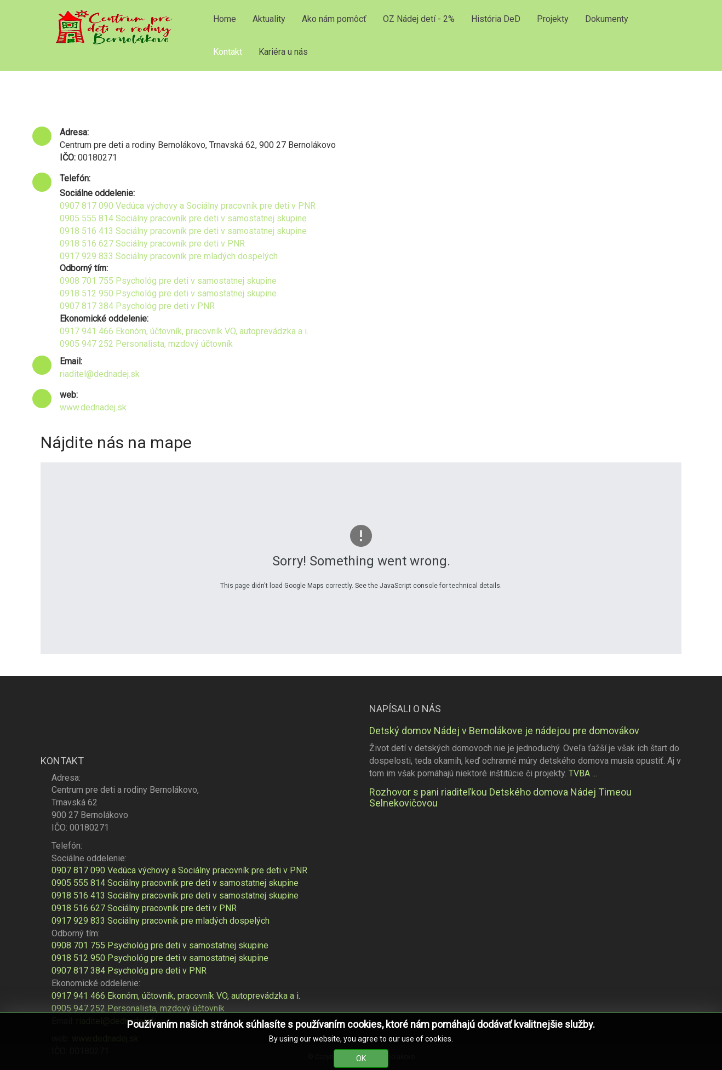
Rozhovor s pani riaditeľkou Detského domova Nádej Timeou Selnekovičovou (500, 797)
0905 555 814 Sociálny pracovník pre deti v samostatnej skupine (183, 218)
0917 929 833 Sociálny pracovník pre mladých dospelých (169, 256)
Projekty (553, 19)
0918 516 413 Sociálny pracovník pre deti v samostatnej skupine (183, 231)
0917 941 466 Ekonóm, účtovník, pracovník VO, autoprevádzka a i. (184, 331)
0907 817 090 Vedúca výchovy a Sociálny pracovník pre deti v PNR (188, 206)
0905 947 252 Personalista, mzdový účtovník (146, 344)
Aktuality (269, 19)
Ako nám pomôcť (334, 19)
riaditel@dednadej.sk (100, 374)
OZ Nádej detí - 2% (419, 19)
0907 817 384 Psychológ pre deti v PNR (137, 306)
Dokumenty (606, 19)
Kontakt (227, 52)
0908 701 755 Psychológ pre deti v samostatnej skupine (168, 281)
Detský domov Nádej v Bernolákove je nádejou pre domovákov (504, 730)
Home (224, 19)
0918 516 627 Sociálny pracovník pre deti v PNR (152, 243)
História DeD (495, 19)
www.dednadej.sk (93, 407)
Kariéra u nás (283, 52)
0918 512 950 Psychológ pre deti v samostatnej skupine (168, 293)
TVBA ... (583, 773)
